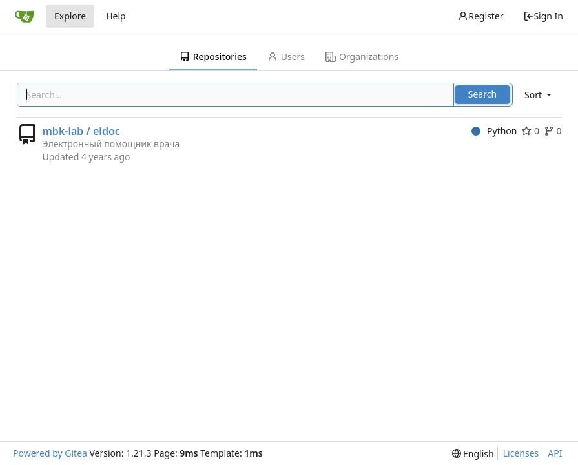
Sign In (543, 16)
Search (482, 94)
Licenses (521, 453)
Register (480, 16)
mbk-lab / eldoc (81, 131)
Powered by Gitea (50, 453)
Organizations (361, 56)
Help (116, 16)
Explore (70, 16)
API (555, 453)
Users (286, 56)
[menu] (538, 94)
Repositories (213, 56)
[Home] (24, 16)
